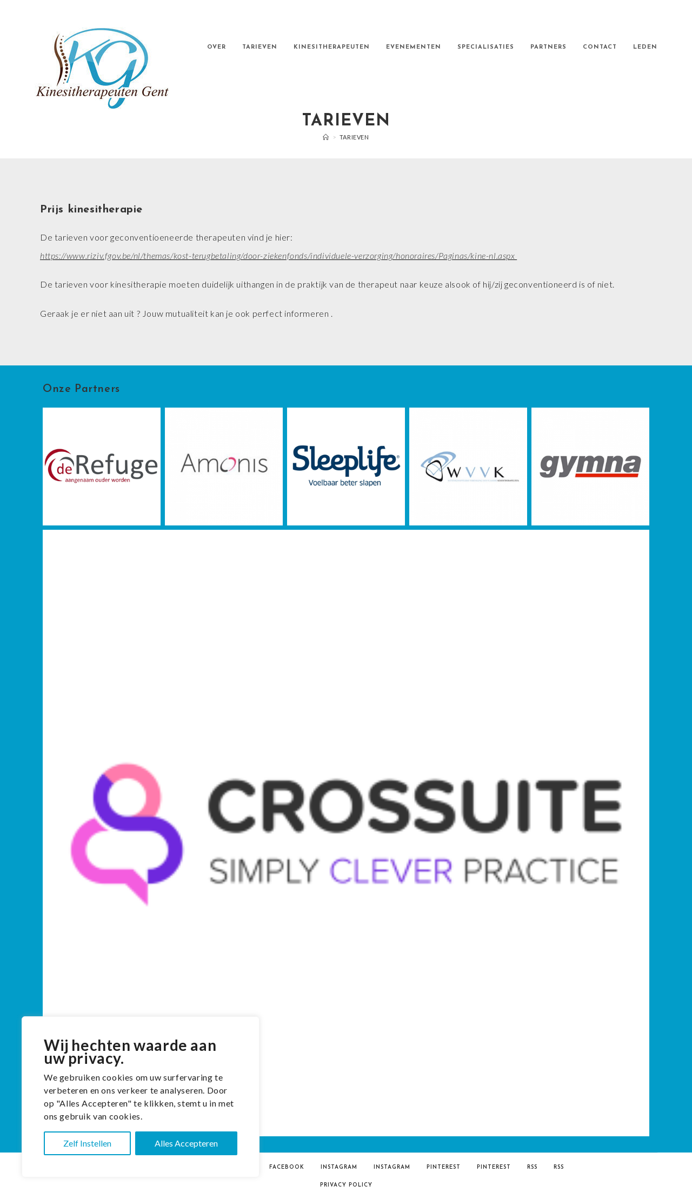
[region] (141, 1096)
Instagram (339, 1167)
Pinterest (444, 1167)
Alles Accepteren (186, 1143)
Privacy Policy (346, 1185)
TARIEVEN (354, 137)
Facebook (286, 1167)
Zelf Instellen (87, 1143)
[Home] (326, 137)
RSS (532, 1167)
